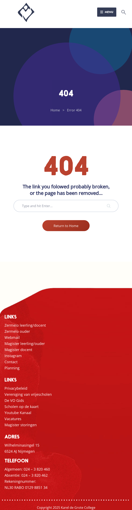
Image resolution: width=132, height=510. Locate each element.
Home (55, 110)
